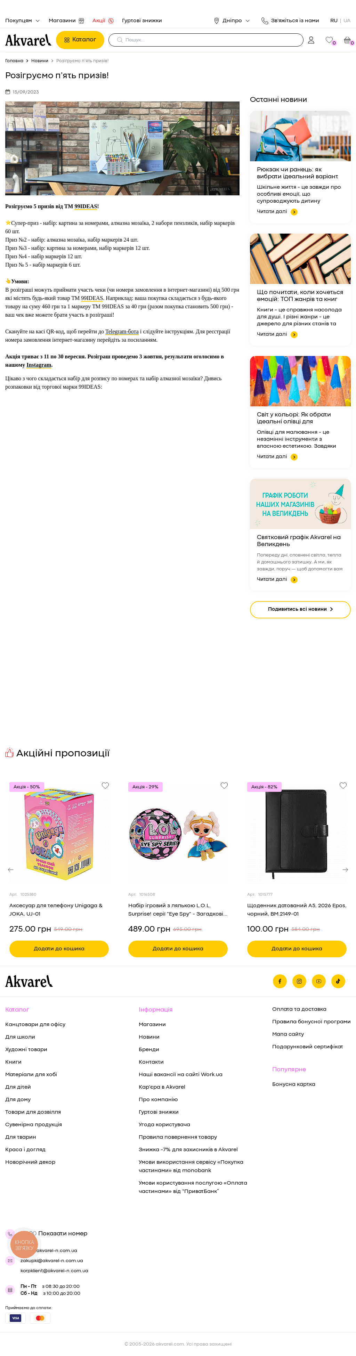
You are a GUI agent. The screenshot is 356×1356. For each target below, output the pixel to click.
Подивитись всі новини (300, 610)
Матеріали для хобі (31, 1074)
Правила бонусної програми (311, 1022)
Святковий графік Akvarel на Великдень (299, 541)
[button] (10, 869)
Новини (149, 1037)
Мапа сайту (288, 1034)
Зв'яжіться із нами (290, 20)
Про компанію (158, 1099)
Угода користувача (164, 1124)
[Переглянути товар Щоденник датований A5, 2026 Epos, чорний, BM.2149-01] (297, 834)
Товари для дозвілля (33, 1112)
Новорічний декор (30, 1162)
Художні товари (26, 1049)
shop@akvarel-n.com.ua (49, 1251)
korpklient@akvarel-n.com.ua (54, 1271)
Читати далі (277, 212)
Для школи (20, 1037)
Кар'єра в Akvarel (162, 1087)
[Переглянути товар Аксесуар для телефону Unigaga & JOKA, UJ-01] (59, 834)
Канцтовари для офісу (35, 1024)
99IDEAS (85, 206)
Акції (103, 21)
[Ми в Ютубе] (318, 981)
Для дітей (18, 1087)
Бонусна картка (293, 1084)
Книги (13, 1062)
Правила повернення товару (178, 1137)
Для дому (18, 1099)
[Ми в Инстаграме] (299, 981)
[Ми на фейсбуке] (279, 981)
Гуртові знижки (142, 20)
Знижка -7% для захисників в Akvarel (188, 1149)
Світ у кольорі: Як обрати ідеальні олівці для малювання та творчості (294, 418)
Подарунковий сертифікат (307, 1047)
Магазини (66, 21)
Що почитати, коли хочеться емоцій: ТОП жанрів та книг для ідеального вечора (300, 296)
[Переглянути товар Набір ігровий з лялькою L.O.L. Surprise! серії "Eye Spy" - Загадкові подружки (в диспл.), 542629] (178, 834)
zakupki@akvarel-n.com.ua (52, 1261)
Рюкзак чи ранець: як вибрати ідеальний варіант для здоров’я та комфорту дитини (297, 173)
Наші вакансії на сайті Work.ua (180, 1074)
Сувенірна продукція (33, 1124)
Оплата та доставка (299, 1009)
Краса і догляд (25, 1149)
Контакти (151, 1062)
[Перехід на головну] (28, 40)
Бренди (149, 1049)
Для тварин (20, 1137)
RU (334, 20)
